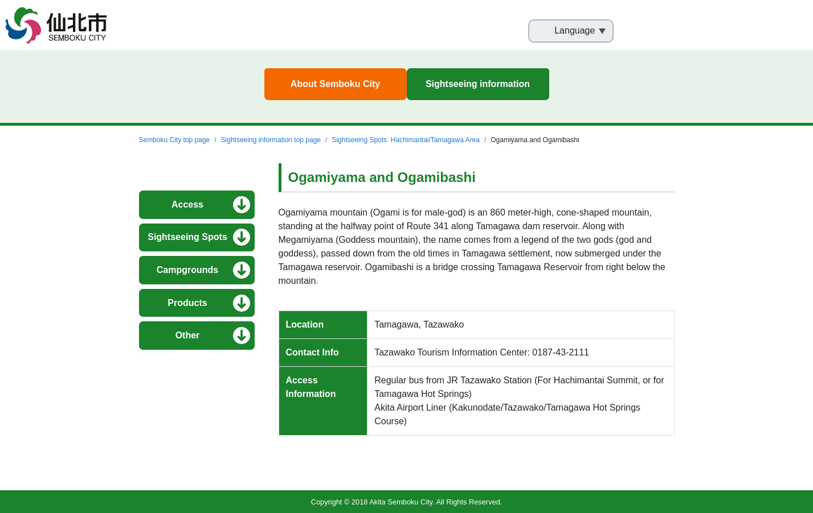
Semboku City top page (174, 140)
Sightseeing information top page (271, 140)
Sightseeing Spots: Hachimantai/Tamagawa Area (405, 140)
